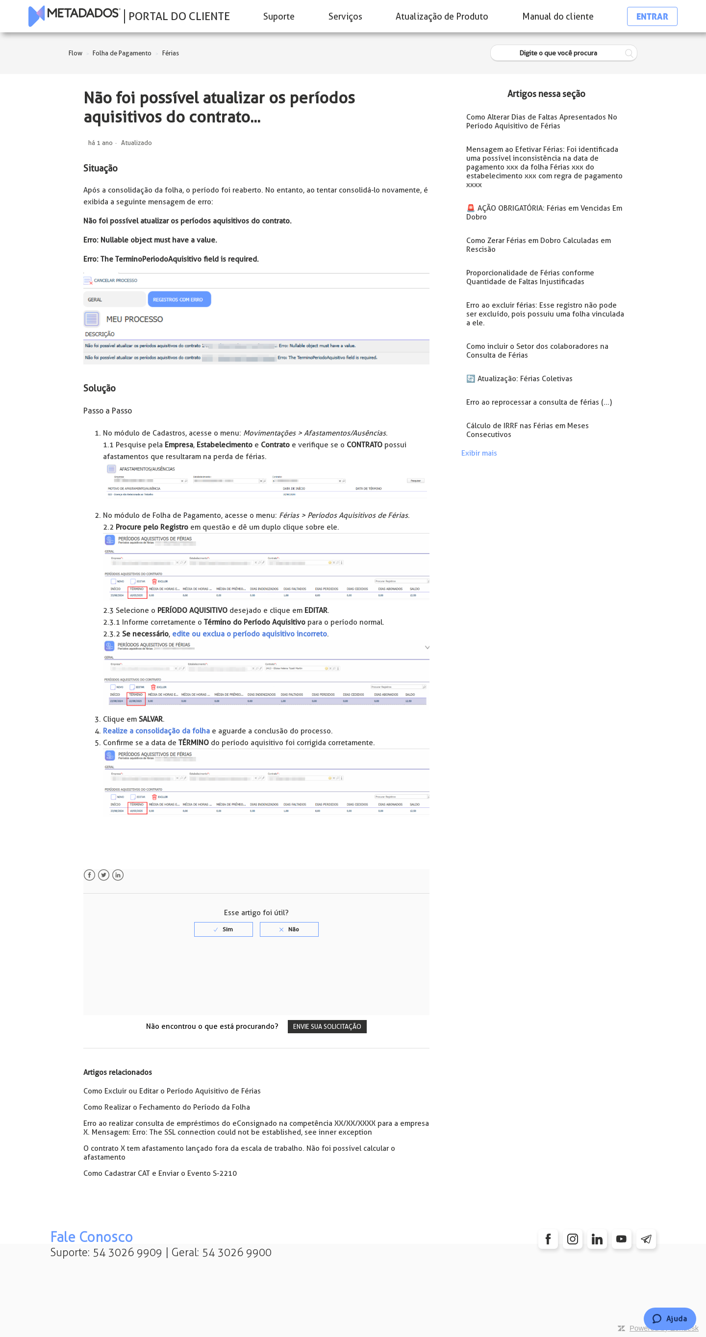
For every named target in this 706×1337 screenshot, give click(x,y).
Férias (170, 53)
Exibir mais (479, 453)
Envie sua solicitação (327, 1026)
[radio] (223, 929)
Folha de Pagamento (122, 53)
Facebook (89, 875)
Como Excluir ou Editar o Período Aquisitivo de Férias (172, 1091)
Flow (75, 53)
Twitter (104, 875)
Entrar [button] (652, 16)
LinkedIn (118, 875)
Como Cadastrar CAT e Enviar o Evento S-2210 (160, 1173)
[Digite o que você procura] (563, 53)
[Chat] (670, 1319)
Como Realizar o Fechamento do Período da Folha (166, 1107)
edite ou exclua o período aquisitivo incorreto (249, 634)
